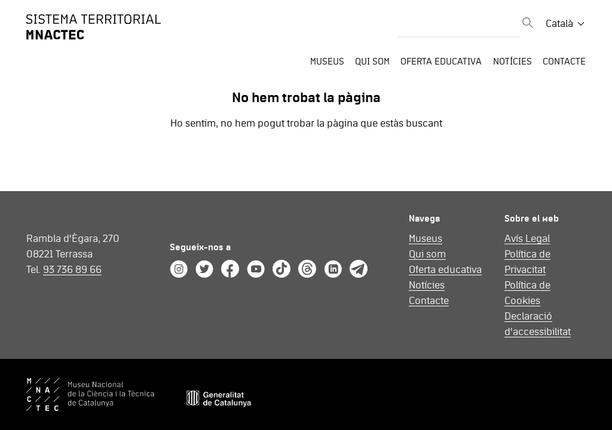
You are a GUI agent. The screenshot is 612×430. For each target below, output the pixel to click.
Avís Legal (527, 239)
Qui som (372, 61)
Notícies (512, 61)
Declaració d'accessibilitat (537, 324)
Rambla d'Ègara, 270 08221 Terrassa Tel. (73, 254)
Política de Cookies (527, 293)
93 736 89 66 (72, 270)
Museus (327, 61)
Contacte (564, 61)
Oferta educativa (441, 61)
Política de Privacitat (527, 262)
